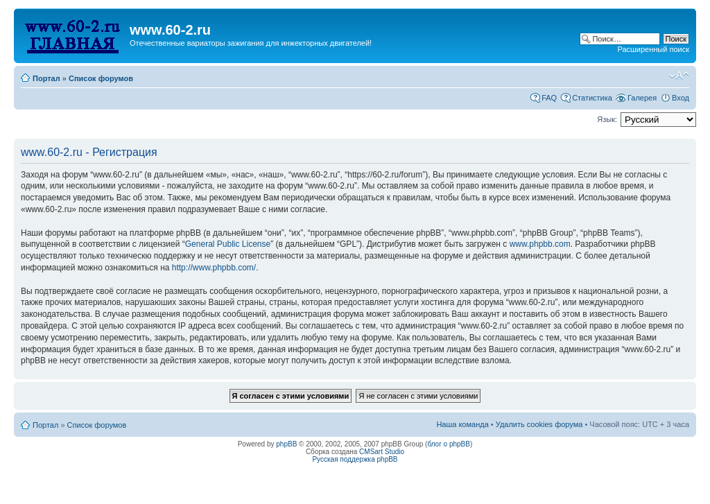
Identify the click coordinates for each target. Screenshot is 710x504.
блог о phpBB (448, 444)
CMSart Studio (381, 451)
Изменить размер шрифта (679, 75)
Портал (46, 78)
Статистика (592, 98)
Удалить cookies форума (539, 424)
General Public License (227, 244)
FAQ (549, 98)
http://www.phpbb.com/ (214, 267)
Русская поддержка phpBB (354, 459)
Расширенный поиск (653, 49)
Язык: (607, 119)
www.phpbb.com (540, 244)
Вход (680, 98)
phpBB (286, 444)
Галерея (642, 98)
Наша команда (462, 424)
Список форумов (101, 78)
